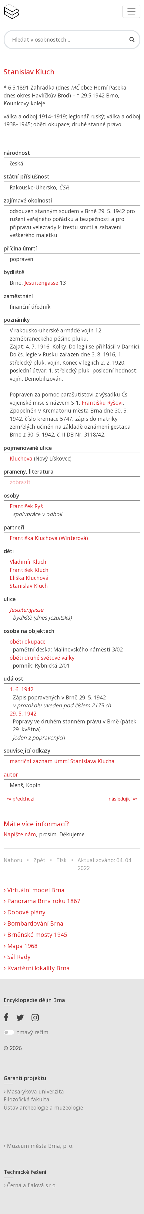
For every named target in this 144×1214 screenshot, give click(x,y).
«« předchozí (20, 799)
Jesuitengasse (41, 282)
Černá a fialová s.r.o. (30, 1185)
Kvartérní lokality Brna (37, 968)
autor (11, 774)
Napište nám (20, 834)
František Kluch (29, 569)
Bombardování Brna (33, 923)
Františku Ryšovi (102, 402)
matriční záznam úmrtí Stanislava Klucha (62, 761)
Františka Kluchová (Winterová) (49, 538)
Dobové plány (24, 912)
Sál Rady (17, 957)
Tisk (61, 860)
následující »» (123, 799)
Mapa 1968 (21, 946)
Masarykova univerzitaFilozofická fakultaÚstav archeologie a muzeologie (43, 1099)
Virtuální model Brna (34, 890)
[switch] (9, 1032)
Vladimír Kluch (28, 561)
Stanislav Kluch (29, 585)
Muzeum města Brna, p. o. (38, 1145)
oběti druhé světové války (42, 657)
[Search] (72, 39)
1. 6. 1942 (21, 689)
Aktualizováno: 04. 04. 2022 (105, 864)
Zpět (39, 860)
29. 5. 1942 (23, 713)
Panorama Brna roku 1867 (42, 901)
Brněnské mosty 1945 (35, 934)
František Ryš (26, 506)
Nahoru (13, 860)
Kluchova (21, 458)
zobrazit (20, 482)
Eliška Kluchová (29, 577)
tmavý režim (33, 1032)
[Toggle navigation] (131, 11)
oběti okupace (27, 641)
